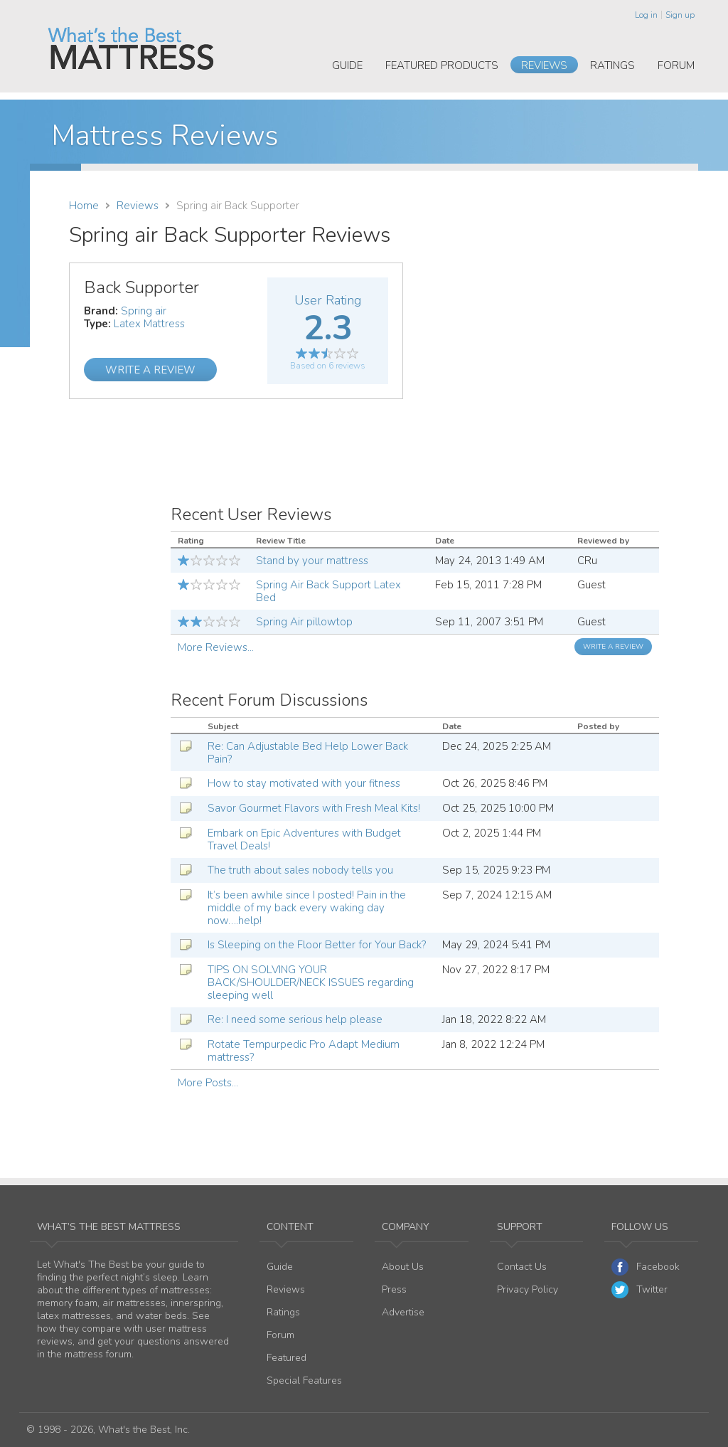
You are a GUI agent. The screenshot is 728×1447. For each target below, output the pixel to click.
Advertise (403, 1312)
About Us (403, 1266)
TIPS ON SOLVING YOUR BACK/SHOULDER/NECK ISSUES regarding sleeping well (311, 982)
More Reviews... (216, 647)
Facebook (645, 1267)
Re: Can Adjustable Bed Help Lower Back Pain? (308, 752)
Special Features (304, 1380)
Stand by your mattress (312, 560)
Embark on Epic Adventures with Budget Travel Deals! (304, 839)
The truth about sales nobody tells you (300, 870)
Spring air (143, 311)
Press (394, 1289)
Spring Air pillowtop (304, 622)
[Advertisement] (539, 362)
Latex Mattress (149, 324)
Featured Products (441, 65)
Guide (347, 65)
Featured (286, 1357)
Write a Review (150, 370)
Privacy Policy (527, 1289)
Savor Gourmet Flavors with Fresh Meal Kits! (314, 808)
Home (84, 205)
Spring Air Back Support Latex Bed (328, 591)
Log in (646, 15)
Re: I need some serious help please (295, 1019)
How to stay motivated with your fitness (304, 783)
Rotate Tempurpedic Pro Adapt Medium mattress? (304, 1050)
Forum (676, 65)
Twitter (639, 1289)
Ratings (612, 65)
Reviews (544, 65)
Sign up (680, 15)
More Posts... (208, 1083)
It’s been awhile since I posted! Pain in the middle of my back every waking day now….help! (307, 908)
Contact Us (522, 1266)
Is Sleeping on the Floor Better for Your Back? (317, 945)
